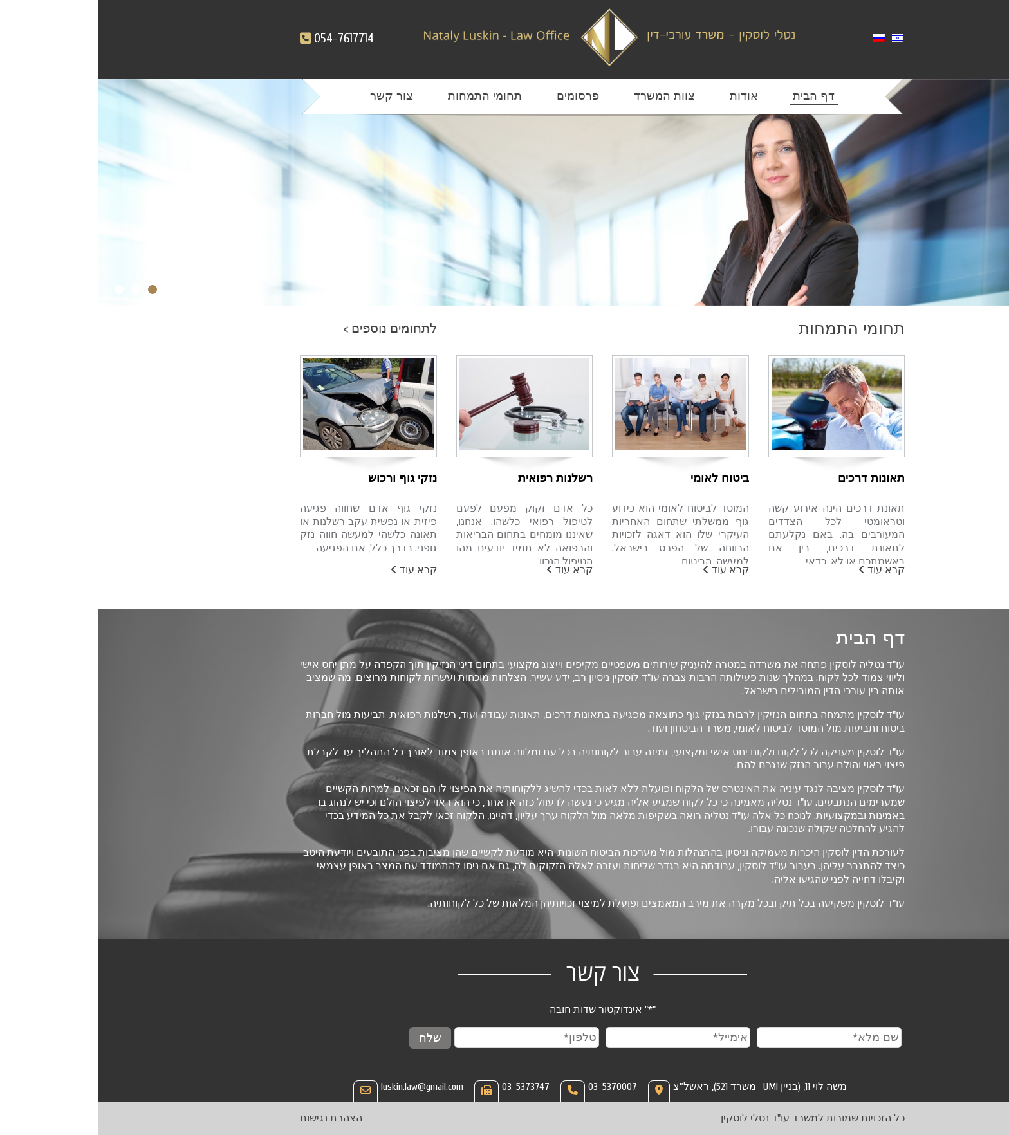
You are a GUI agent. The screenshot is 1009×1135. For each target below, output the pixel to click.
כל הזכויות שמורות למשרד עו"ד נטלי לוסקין (715, 1118)
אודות (646, 96)
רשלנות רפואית (457, 478)
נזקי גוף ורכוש (304, 478)
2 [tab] (38, 290)
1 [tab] (54, 290)
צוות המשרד (566, 96)
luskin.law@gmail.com (324, 1087)
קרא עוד (784, 570)
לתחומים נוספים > (292, 328)
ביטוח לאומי (622, 478)
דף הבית (716, 96)
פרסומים (480, 96)
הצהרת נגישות (233, 1118)
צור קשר (293, 96)
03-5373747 (428, 1087)
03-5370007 (514, 1087)
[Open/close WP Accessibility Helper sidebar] (990, 1116)
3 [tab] (21, 290)
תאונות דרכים (773, 478)
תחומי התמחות (387, 96)
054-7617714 (246, 38)
